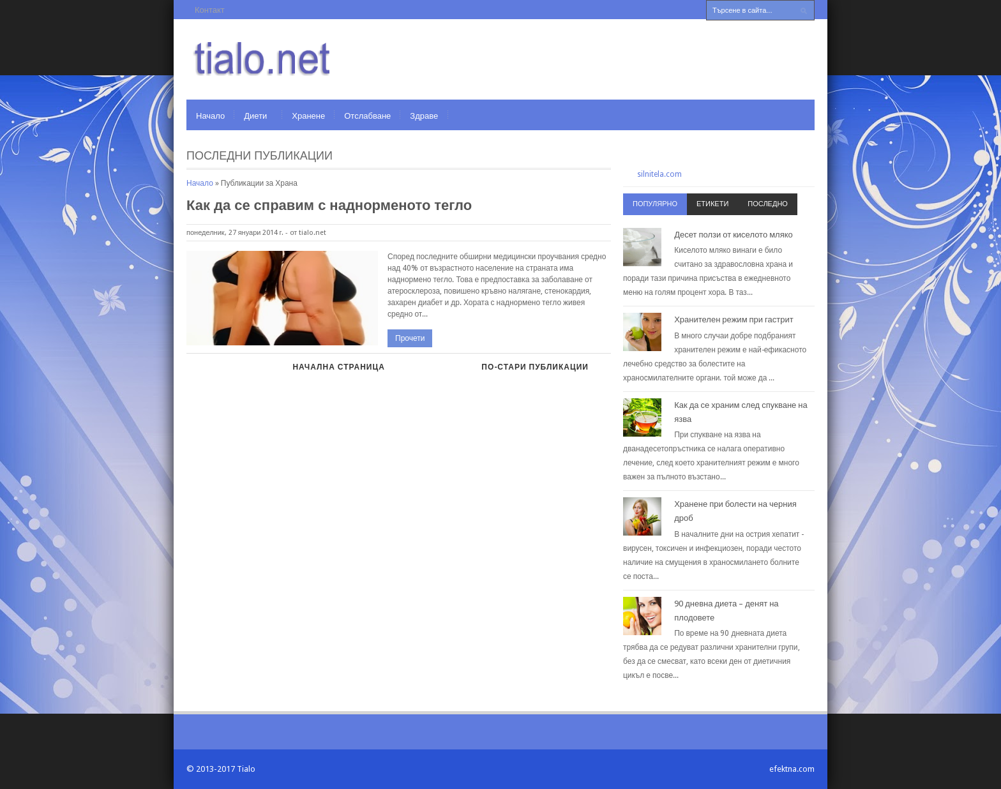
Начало (210, 116)
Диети (255, 116)
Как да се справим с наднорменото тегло (329, 205)
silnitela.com (659, 174)
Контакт (210, 10)
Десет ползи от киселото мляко (733, 234)
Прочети (410, 338)
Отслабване (367, 116)
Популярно (655, 204)
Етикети (712, 204)
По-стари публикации (535, 367)
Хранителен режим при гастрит (734, 319)
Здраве (424, 116)
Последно (768, 204)
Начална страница (338, 367)
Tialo (246, 769)
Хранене (308, 116)
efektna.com (792, 769)
